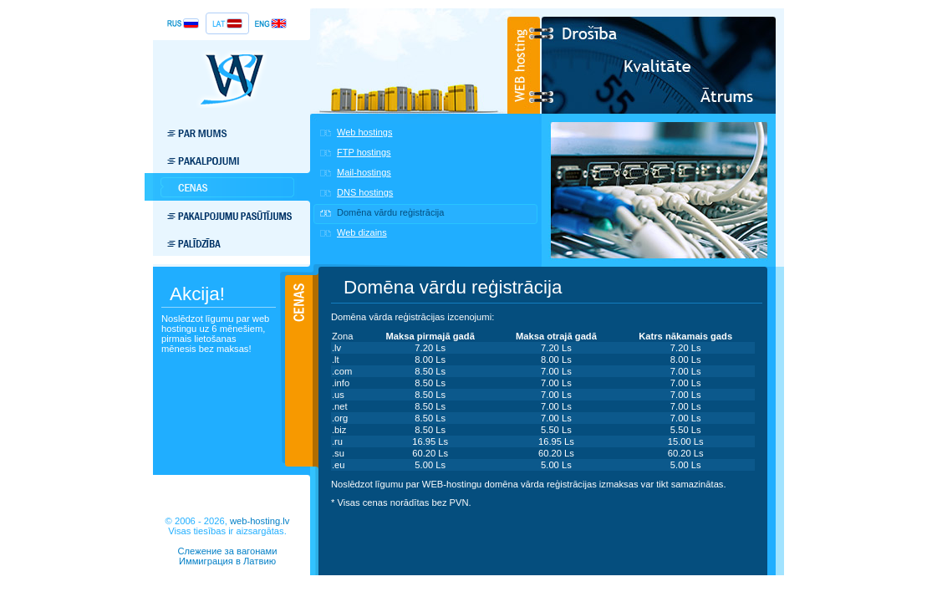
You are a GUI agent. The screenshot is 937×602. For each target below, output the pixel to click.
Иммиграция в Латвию (227, 561)
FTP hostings (364, 152)
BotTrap (227, 571)
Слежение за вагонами (227, 551)
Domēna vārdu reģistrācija (390, 212)
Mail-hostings (364, 172)
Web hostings (364, 132)
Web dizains (362, 232)
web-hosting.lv (260, 521)
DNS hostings (365, 192)
